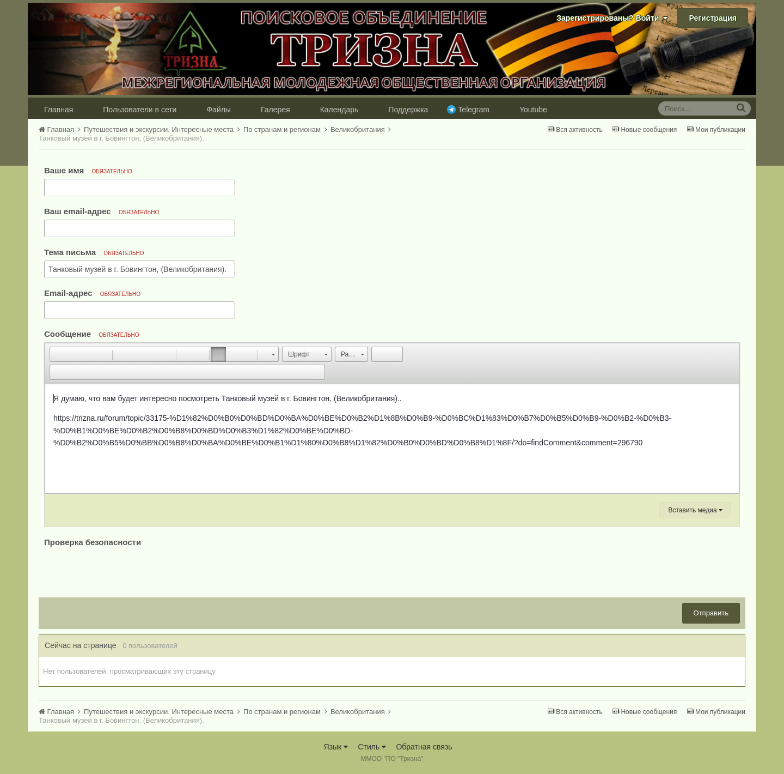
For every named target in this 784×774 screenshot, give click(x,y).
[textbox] (392, 438)
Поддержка (408, 109)
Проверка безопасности (92, 542)
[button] (57, 354)
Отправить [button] (711, 613)
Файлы (218, 109)
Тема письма (94, 252)
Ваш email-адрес (101, 211)
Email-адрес (92, 293)
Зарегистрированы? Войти (611, 18)
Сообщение (91, 333)
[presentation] (127, 570)
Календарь (339, 109)
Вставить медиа (695, 510)
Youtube (533, 109)
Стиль (372, 746)
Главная (58, 109)
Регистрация (713, 18)
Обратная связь (424, 746)
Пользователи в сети (139, 109)
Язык (335, 746)
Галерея (275, 109)
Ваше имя (88, 170)
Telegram (473, 109)
